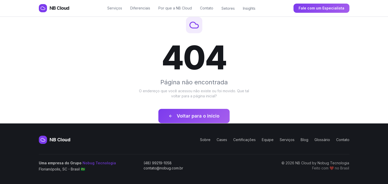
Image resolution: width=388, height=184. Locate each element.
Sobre (205, 139)
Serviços (114, 8)
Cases (222, 139)
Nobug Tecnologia (99, 163)
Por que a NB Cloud (175, 8)
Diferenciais (140, 8)
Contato (206, 8)
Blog (304, 139)
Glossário (322, 139)
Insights (249, 8)
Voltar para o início (194, 116)
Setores (228, 8)
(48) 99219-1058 (158, 163)
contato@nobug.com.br (163, 168)
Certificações (244, 139)
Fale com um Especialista (321, 8)
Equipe (268, 139)
